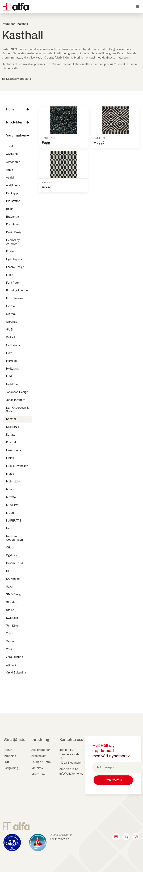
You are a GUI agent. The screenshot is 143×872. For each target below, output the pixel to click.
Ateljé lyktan (14, 185)
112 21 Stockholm (70, 762)
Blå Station (13, 201)
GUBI (9, 329)
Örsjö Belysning (16, 672)
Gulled (11, 337)
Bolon (10, 209)
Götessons (13, 345)
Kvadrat (11, 442)
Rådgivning (10, 768)
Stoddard (12, 602)
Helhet (7, 750)
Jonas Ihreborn (15, 400)
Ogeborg (11, 555)
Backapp (12, 193)
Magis (10, 473)
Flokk (9, 275)
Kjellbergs (12, 426)
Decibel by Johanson (13, 242)
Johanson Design (17, 392)
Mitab (10, 489)
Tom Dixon (13, 625)
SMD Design (14, 594)
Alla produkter (40, 750)
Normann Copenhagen (14, 538)
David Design (14, 232)
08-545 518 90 (68, 769)
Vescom (11, 641)
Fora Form (13, 282)
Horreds (11, 360)
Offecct (10, 547)
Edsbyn (11, 251)
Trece (9, 633)
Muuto (10, 512)
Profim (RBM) (15, 563)
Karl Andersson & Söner (17, 409)
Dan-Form (13, 224)
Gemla (10, 306)
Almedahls (13, 162)
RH (8, 571)
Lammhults (13, 450)
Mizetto (11, 497)
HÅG (9, 376)
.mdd (9, 146)
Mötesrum (38, 774)
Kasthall (11, 419)
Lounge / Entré (41, 762)
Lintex (10, 458)
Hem (9, 353)
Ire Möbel (12, 384)
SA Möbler (13, 578)
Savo (9, 586)
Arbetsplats (38, 756)
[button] (137, 7)
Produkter (8, 24)
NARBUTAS (13, 520)
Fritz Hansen (14, 298)
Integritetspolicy (59, 839)
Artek (9, 169)
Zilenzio (11, 664)
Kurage (10, 434)
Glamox (11, 314)
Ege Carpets (14, 259)
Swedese (12, 618)
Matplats (37, 768)
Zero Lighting (14, 657)
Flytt (6, 762)
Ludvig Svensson (17, 466)
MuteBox (12, 505)
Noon (9, 528)
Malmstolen (13, 481)
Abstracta (12, 154)
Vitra (9, 649)
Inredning (9, 756)
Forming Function (18, 290)
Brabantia (12, 216)
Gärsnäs (11, 321)
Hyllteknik (12, 368)
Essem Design (15, 267)
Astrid (10, 177)
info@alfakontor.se (71, 773)
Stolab (10, 610)
